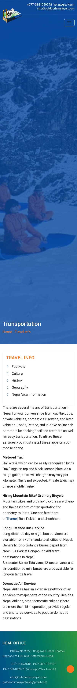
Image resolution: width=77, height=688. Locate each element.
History (17, 380)
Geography (20, 387)
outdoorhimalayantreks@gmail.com (25, 682)
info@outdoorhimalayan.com (28, 677)
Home (7, 332)
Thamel (12, 519)
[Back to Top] (70, 669)
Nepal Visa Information (29, 394)
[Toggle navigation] (69, 22)
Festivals (18, 367)
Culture (17, 374)
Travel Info (23, 332)
